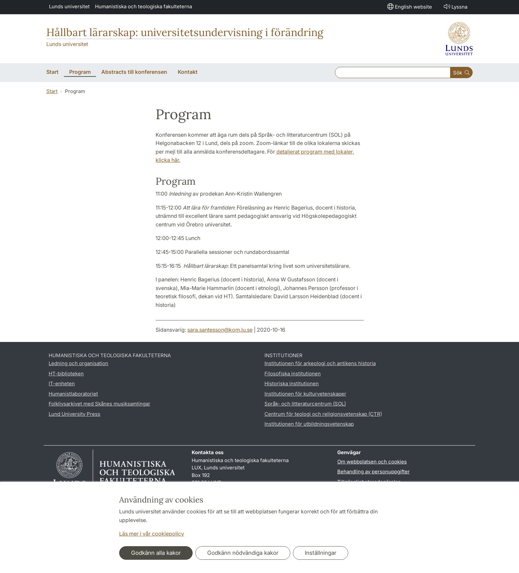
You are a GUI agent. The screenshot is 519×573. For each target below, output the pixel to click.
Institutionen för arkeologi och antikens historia (320, 363)
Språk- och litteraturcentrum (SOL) (305, 404)
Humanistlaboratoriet (73, 394)
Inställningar (320, 552)
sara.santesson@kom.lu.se (220, 329)
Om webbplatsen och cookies (372, 461)
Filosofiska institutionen (292, 373)
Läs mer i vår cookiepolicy (151, 533)
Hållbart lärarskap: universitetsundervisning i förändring (184, 32)
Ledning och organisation (78, 363)
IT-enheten (62, 383)
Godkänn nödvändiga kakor (242, 552)
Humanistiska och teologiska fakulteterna (143, 6)
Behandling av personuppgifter (373, 471)
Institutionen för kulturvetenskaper (305, 394)
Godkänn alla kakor (156, 552)
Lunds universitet (69, 6)
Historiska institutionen (291, 383)
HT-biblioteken (66, 373)
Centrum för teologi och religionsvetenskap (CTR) (323, 414)
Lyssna (455, 6)
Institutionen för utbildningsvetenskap (309, 424)
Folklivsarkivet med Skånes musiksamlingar (99, 404)
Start (52, 91)
